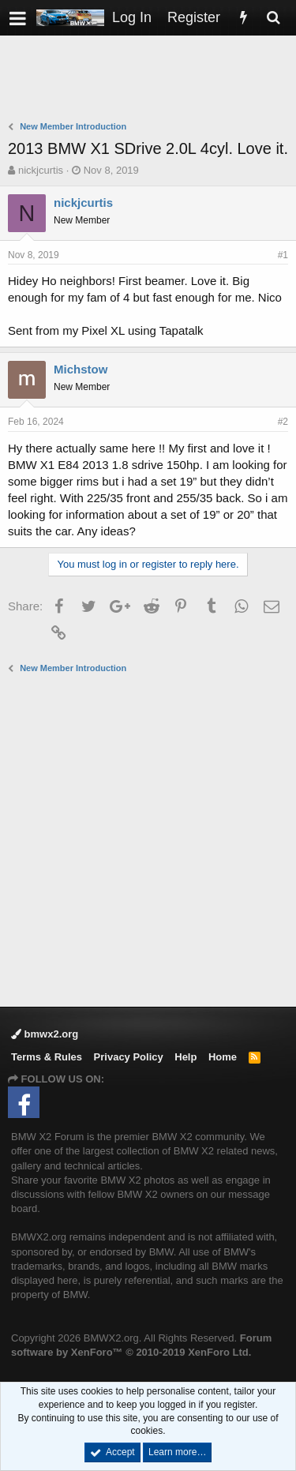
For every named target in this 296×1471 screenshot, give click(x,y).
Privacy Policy (128, 1057)
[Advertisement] (152, 79)
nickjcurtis (40, 170)
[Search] (273, 18)
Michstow (80, 369)
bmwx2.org (44, 1034)
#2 (283, 421)
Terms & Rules (46, 1057)
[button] (17, 18)
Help (185, 1057)
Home (222, 1057)
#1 (283, 255)
